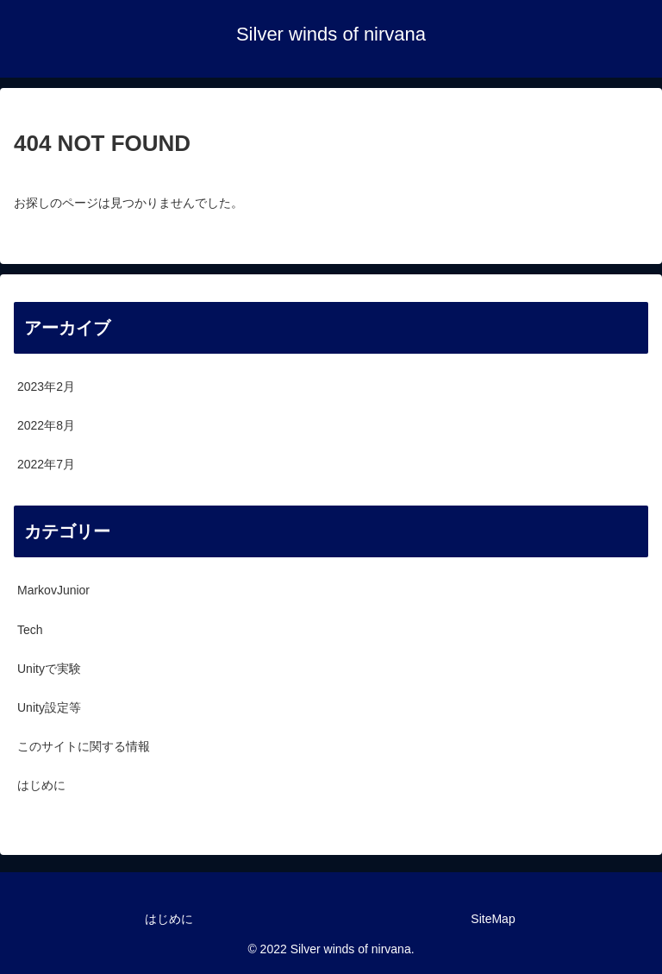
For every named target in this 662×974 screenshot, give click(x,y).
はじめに (169, 919)
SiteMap (493, 919)
